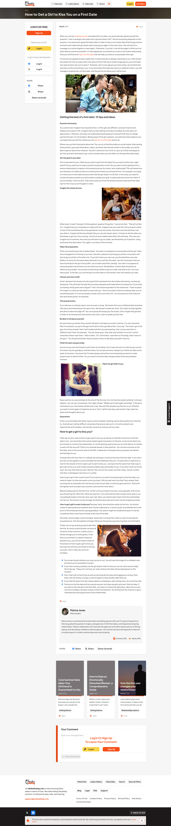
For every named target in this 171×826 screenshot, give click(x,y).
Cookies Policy (96, 798)
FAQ (95, 790)
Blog (79, 790)
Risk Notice (136, 798)
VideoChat (81, 782)
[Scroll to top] (138, 813)
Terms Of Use (81, 798)
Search (122, 782)
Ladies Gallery (96, 782)
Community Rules (83, 802)
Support (104, 790)
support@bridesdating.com (37, 799)
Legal (87, 790)
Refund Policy (124, 798)
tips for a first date (86, 54)
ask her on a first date (102, 140)
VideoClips (110, 782)
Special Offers (135, 782)
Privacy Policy (110, 798)
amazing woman (81, 36)
